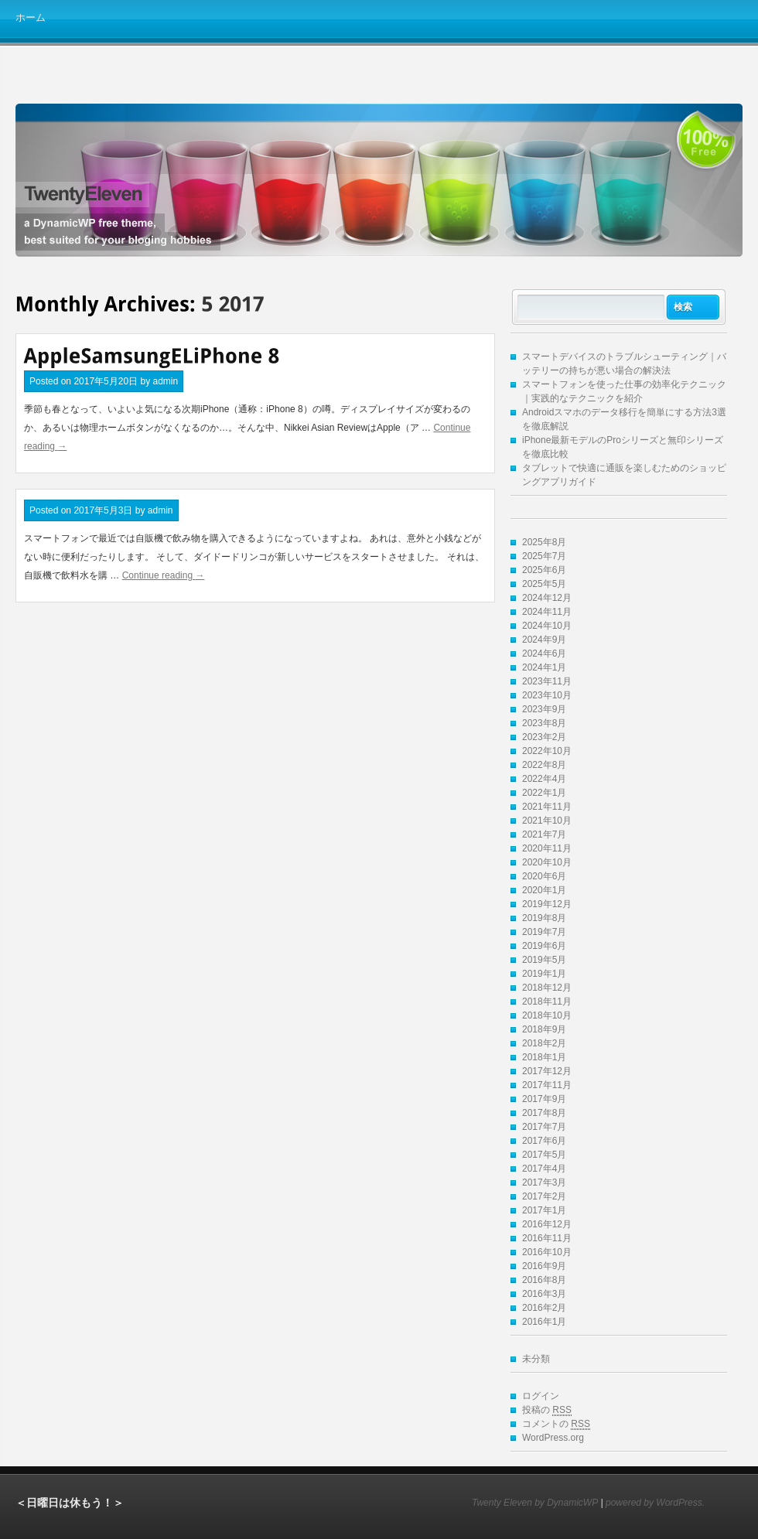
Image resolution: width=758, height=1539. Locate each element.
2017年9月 (544, 1099)
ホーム (30, 17)
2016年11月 (547, 1238)
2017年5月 (544, 1154)
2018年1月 (544, 1057)
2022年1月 (544, 792)
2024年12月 (547, 597)
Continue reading (163, 575)
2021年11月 (547, 806)
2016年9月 (544, 1266)
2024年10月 (547, 625)
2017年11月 (547, 1085)
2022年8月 (544, 764)
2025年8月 (544, 542)
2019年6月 (544, 945)
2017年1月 (544, 1210)
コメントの (556, 1424)
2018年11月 (547, 1001)
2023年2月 (544, 737)
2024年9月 (544, 639)
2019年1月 (544, 973)
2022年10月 (547, 751)
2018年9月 (544, 1029)
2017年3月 (544, 1182)
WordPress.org (553, 1437)
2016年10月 (547, 1252)
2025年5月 (544, 583)
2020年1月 (544, 890)
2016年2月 (544, 1307)
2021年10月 (547, 820)
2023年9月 (544, 709)
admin (165, 381)
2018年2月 (544, 1043)
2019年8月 (544, 918)
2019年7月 (544, 931)
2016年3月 (544, 1293)
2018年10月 (547, 1015)
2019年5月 (544, 959)
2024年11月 (547, 611)
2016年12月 (547, 1224)
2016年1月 (544, 1321)
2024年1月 (544, 667)
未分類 (536, 1358)
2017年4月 (544, 1168)
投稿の (547, 1410)
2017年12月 (547, 1071)
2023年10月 (547, 695)
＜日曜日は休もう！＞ (69, 1502)
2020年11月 (547, 848)
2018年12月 (547, 987)
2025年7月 (544, 556)
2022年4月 (544, 778)
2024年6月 (544, 653)
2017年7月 (544, 1126)
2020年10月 (547, 862)
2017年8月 (544, 1112)
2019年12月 (547, 904)
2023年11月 (547, 681)
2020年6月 (544, 876)
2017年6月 (544, 1140)
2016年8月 (544, 1280)
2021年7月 (544, 834)
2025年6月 (544, 570)
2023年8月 (544, 723)
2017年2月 (544, 1196)
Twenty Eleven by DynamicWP (535, 1502)
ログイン (540, 1396)
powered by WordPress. (655, 1502)
